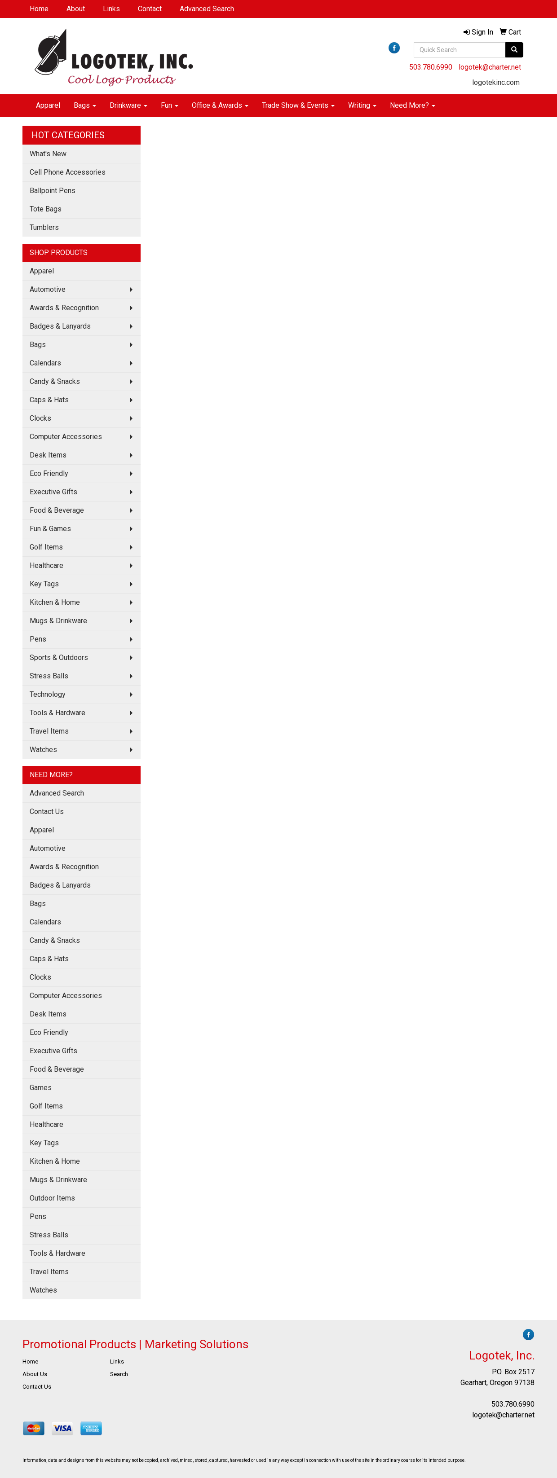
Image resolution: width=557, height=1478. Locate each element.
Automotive (48, 289)
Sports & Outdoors (59, 657)
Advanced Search (207, 8)
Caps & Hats (49, 400)
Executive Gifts (53, 492)
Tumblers (44, 227)
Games (41, 1087)
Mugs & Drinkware (58, 620)
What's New (48, 154)
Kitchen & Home (55, 602)
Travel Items (49, 731)
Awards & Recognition (64, 308)
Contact (150, 8)
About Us (34, 1374)
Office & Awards (220, 105)
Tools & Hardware (57, 712)
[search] (514, 49)
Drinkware (128, 105)
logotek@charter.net (490, 67)
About (75, 8)
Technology (48, 694)
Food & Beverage (57, 510)
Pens (38, 639)
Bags (85, 105)
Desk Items (48, 455)
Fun (169, 105)
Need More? (412, 105)
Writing (362, 105)
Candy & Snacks (55, 381)
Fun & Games (50, 528)
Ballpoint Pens (52, 190)
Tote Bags (46, 209)
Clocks (40, 418)
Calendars (45, 363)
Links (111, 8)
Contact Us (47, 811)
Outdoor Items (52, 1198)
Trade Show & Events (298, 105)
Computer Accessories (66, 436)
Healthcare (46, 565)
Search (119, 1374)
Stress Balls (49, 676)
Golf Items (46, 547)
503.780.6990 (430, 67)
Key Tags (44, 584)
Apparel (48, 105)
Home (39, 8)
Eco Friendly (49, 473)
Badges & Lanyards (60, 326)
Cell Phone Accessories (68, 172)
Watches (43, 749)
